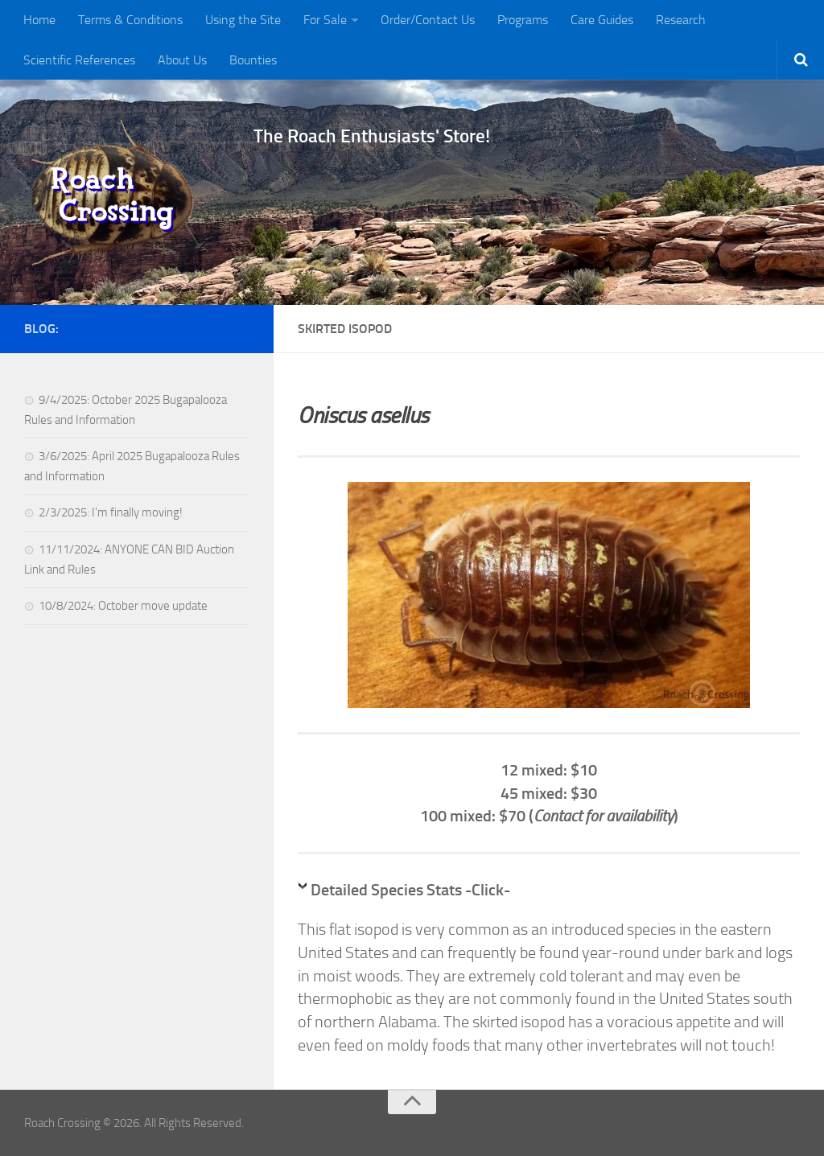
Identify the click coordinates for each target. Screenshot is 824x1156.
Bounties (253, 60)
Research (681, 19)
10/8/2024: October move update (123, 606)
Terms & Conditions (130, 19)
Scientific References (79, 60)
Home (39, 19)
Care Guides (602, 19)
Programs (522, 19)
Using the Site (243, 19)
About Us (182, 60)
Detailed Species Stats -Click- (410, 889)
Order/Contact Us (428, 19)
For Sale (325, 19)
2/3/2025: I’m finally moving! (111, 512)
